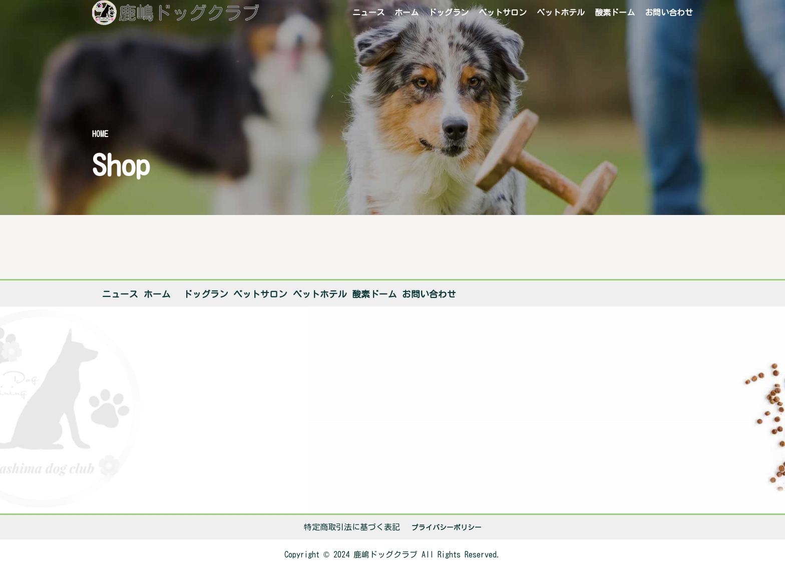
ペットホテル (561, 12)
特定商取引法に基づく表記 (352, 527)
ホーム (407, 12)
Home (100, 134)
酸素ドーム (615, 12)
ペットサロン (503, 12)
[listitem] (392, 555)
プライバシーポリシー (447, 527)
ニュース (368, 12)
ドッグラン (449, 12)
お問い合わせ (669, 12)
